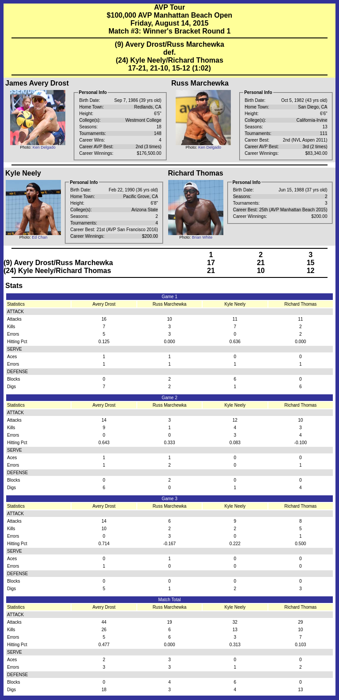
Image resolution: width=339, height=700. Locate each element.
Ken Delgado (44, 147)
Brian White (202, 237)
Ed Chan (39, 237)
